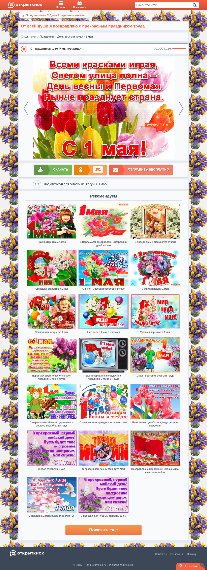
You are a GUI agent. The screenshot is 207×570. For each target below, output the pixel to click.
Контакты (161, 554)
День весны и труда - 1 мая (75, 36)
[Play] (24, 49)
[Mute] (171, 49)
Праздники (47, 36)
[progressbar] (179, 49)
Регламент (176, 554)
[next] (181, 108)
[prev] (26, 108)
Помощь (192, 554)
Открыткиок (28, 36)
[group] (103, 48)
